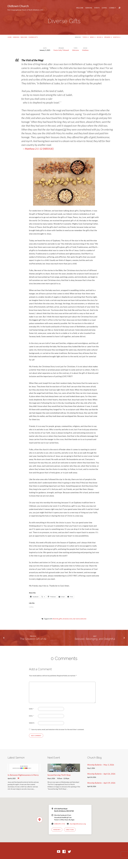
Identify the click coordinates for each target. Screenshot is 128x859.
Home (10, 37)
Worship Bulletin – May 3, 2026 (100, 765)
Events (97, 8)
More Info (56, 829)
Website (31, 723)
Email (31, 716)
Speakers (108, 37)
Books (100, 37)
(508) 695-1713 (59, 824)
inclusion (66, 619)
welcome (83, 619)
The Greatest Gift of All (33, 638)
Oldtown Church (25, 7)
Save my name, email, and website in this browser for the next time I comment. (57, 729)
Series (92, 37)
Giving (104, 8)
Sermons (88, 8)
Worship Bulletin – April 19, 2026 (101, 783)
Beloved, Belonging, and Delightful (95, 638)
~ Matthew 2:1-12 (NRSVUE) (38, 148)
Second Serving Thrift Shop (59, 775)
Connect (112, 8)
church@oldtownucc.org (78, 824)
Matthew (85, 50)
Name (31, 709)
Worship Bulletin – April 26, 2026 (101, 774)
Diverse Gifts (33, 37)
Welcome (79, 8)
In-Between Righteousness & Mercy (23, 775)
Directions (70, 829)
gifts (60, 619)
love (70, 619)
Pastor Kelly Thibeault (61, 50)
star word (76, 619)
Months (116, 37)
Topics (85, 37)
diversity (55, 619)
